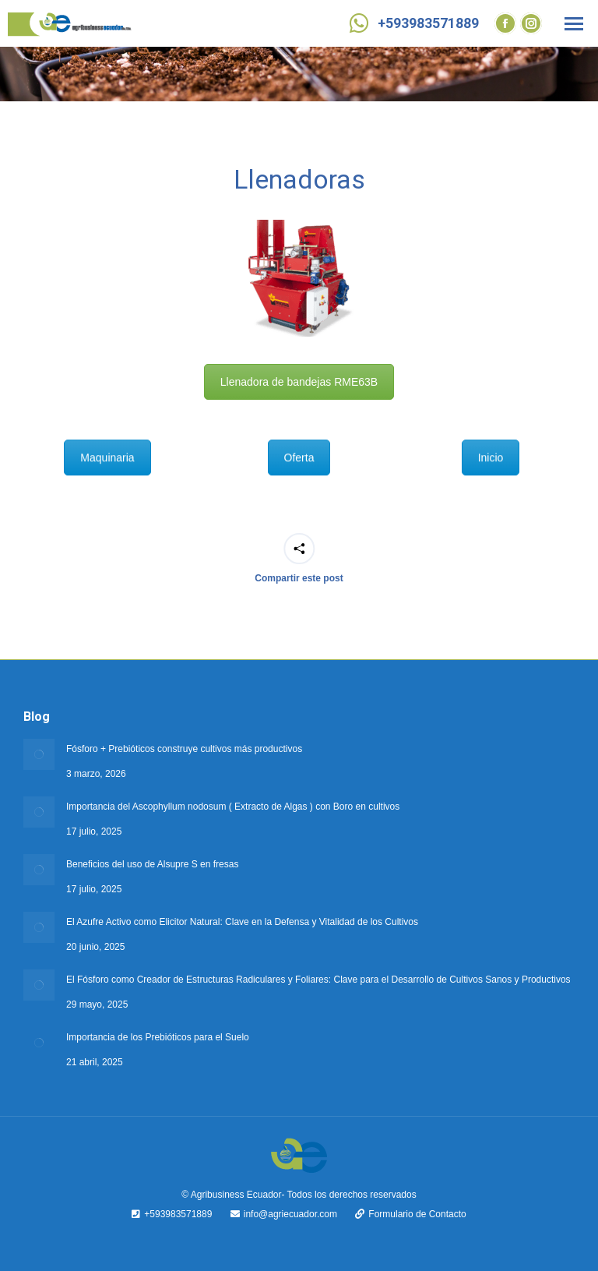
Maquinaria (107, 446)
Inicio (491, 446)
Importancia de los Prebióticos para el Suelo (157, 1037)
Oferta (299, 446)
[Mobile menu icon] (574, 24)
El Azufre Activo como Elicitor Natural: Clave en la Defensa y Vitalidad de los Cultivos (242, 921)
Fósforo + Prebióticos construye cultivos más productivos (184, 748)
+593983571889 (412, 23)
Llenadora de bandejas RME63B (299, 382)
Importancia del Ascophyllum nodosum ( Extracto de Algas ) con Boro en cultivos (232, 806)
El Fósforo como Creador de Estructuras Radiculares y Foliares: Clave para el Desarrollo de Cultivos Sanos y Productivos (318, 979)
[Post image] (39, 754)
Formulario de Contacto (402, 1214)
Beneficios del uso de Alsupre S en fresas (152, 864)
